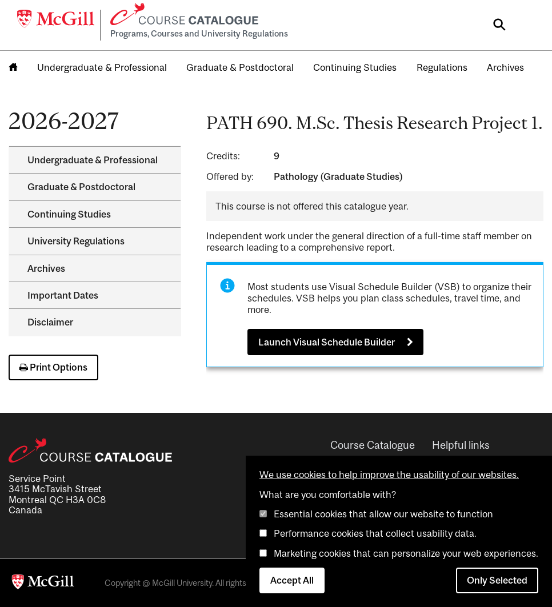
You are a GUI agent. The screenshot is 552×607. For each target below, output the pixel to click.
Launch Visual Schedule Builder (326, 342)
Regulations (442, 67)
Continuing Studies (355, 67)
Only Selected (497, 580)
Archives (505, 67)
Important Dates (62, 295)
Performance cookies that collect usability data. (375, 533)
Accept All (292, 580)
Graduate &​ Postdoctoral (81, 186)
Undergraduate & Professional (102, 67)
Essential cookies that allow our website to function (383, 514)
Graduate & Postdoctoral (240, 67)
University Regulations (76, 241)
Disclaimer (50, 322)
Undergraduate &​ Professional (92, 160)
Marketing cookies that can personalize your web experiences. (406, 553)
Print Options (53, 367)
